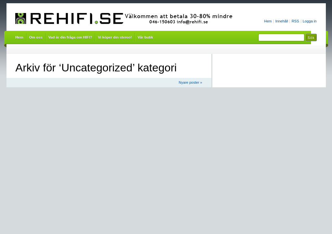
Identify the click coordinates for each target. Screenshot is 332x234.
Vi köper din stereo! (115, 37)
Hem (268, 21)
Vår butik (145, 37)
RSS (295, 21)
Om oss (35, 37)
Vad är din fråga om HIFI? (70, 37)
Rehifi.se (126, 18)
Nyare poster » (190, 82)
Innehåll (281, 21)
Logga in (310, 21)
